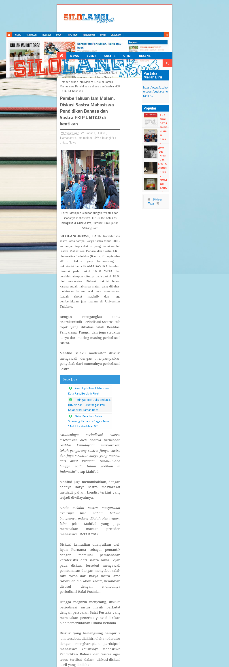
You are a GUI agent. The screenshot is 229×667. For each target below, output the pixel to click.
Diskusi (54, 74)
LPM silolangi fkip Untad (111, 74)
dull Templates (49, 657)
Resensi (111, 56)
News (40, 56)
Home (31, 74)
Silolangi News (177, 193)
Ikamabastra (69, 74)
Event (58, 56)
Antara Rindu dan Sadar (185, 160)
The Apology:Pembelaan (187, 113)
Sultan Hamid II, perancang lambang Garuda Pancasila (187, 147)
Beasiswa (190, 56)
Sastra (76, 56)
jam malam (86, 74)
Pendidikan (166, 56)
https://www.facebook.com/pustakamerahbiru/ (179, 87)
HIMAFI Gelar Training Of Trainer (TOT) (185, 129)
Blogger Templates (72, 657)
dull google (33, 661)
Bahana (42, 74)
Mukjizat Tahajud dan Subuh (184, 178)
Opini (93, 56)
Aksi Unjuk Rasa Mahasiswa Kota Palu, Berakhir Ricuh (75, 285)
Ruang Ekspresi (137, 56)
